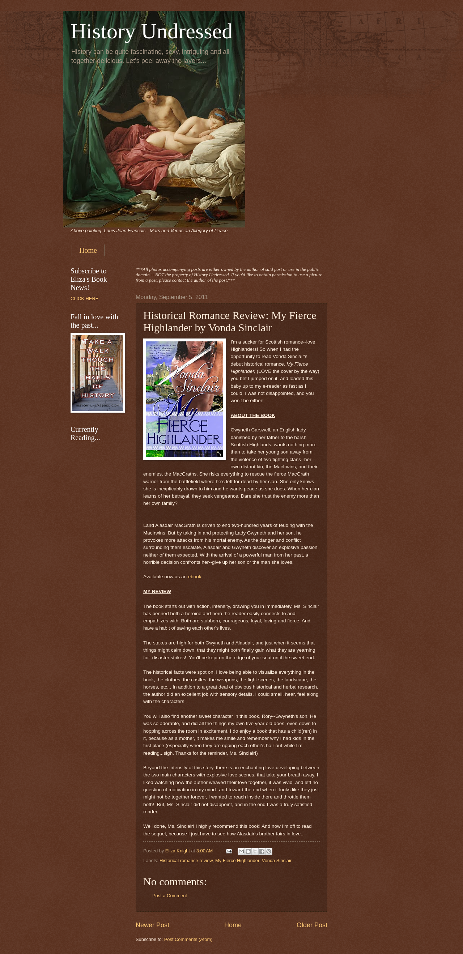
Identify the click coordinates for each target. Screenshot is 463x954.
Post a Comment (169, 895)
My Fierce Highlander (237, 860)
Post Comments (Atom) (188, 939)
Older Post (312, 925)
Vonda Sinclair (277, 860)
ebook (194, 576)
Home (88, 250)
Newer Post (152, 925)
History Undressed (152, 31)
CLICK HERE (84, 298)
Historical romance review (186, 860)
